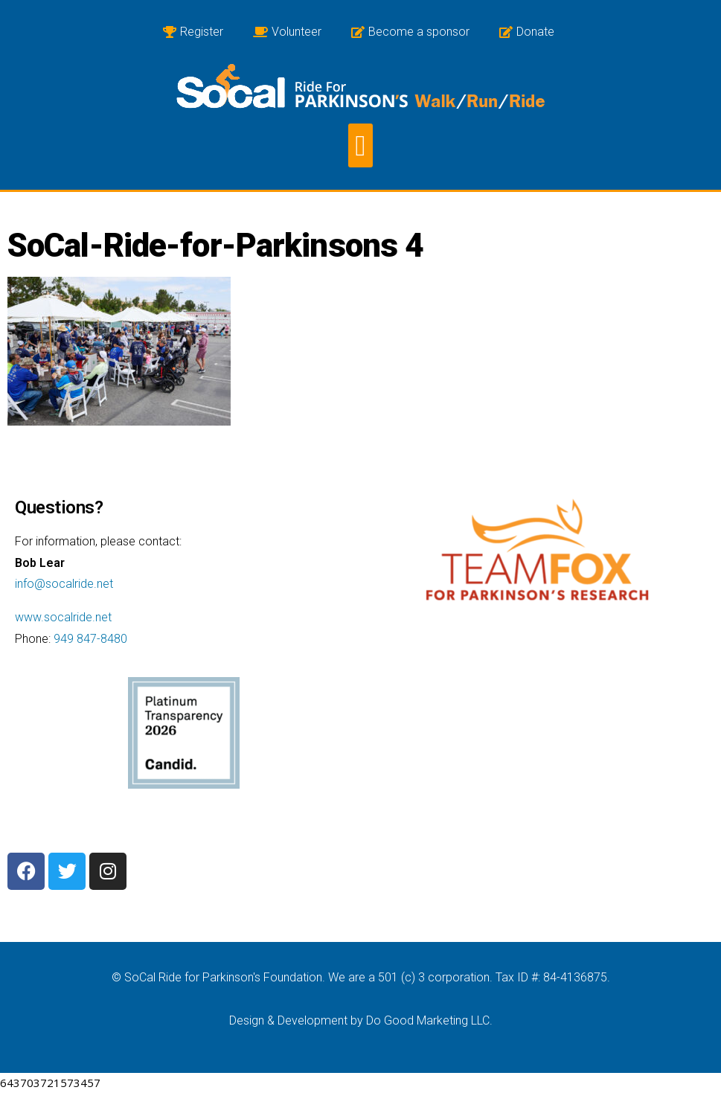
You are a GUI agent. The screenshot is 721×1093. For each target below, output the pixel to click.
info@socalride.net (64, 584)
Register (193, 32)
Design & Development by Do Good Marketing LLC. (361, 1020)
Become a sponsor (410, 32)
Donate (526, 32)
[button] (361, 145)
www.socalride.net (63, 617)
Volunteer (287, 32)
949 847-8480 (90, 639)
